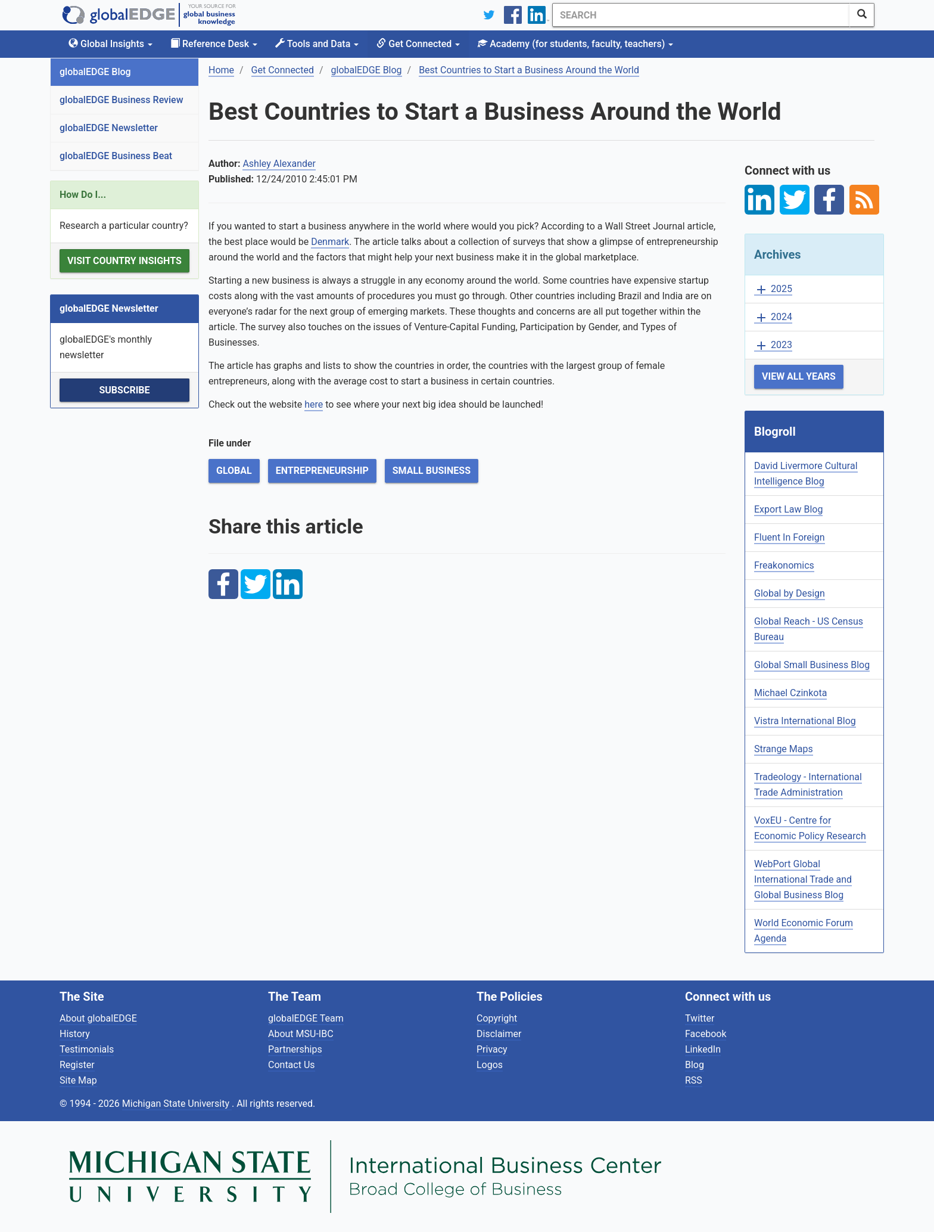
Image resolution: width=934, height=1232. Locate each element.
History (75, 1033)
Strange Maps (783, 749)
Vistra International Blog (805, 721)
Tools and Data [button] (317, 43)
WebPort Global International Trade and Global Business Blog (803, 879)
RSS (693, 1080)
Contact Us (291, 1064)
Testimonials (87, 1049)
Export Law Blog (788, 509)
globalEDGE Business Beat (116, 156)
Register (77, 1064)
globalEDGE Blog (95, 71)
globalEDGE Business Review (121, 99)
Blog (694, 1064)
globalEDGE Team (306, 1018)
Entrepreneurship (322, 470)
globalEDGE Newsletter (109, 128)
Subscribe (124, 390)
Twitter (699, 1018)
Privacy (492, 1049)
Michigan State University (177, 1103)
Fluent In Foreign (789, 537)
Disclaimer (499, 1033)
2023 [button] (773, 345)
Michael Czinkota (790, 693)
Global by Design (789, 593)
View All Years (799, 376)
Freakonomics (784, 565)
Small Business (432, 470)
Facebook (705, 1033)
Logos (490, 1064)
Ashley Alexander (279, 163)
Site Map (78, 1080)
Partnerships (295, 1049)
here (313, 404)
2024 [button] (773, 317)
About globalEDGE (98, 1018)
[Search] (701, 15)
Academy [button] (575, 43)
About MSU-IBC (301, 1033)
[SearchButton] (861, 15)
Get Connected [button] (418, 43)
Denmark (330, 241)
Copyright (497, 1018)
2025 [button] (773, 289)
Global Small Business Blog (812, 665)
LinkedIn (703, 1049)
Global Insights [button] (110, 43)
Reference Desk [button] (213, 43)
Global (234, 470)
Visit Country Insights (124, 260)
